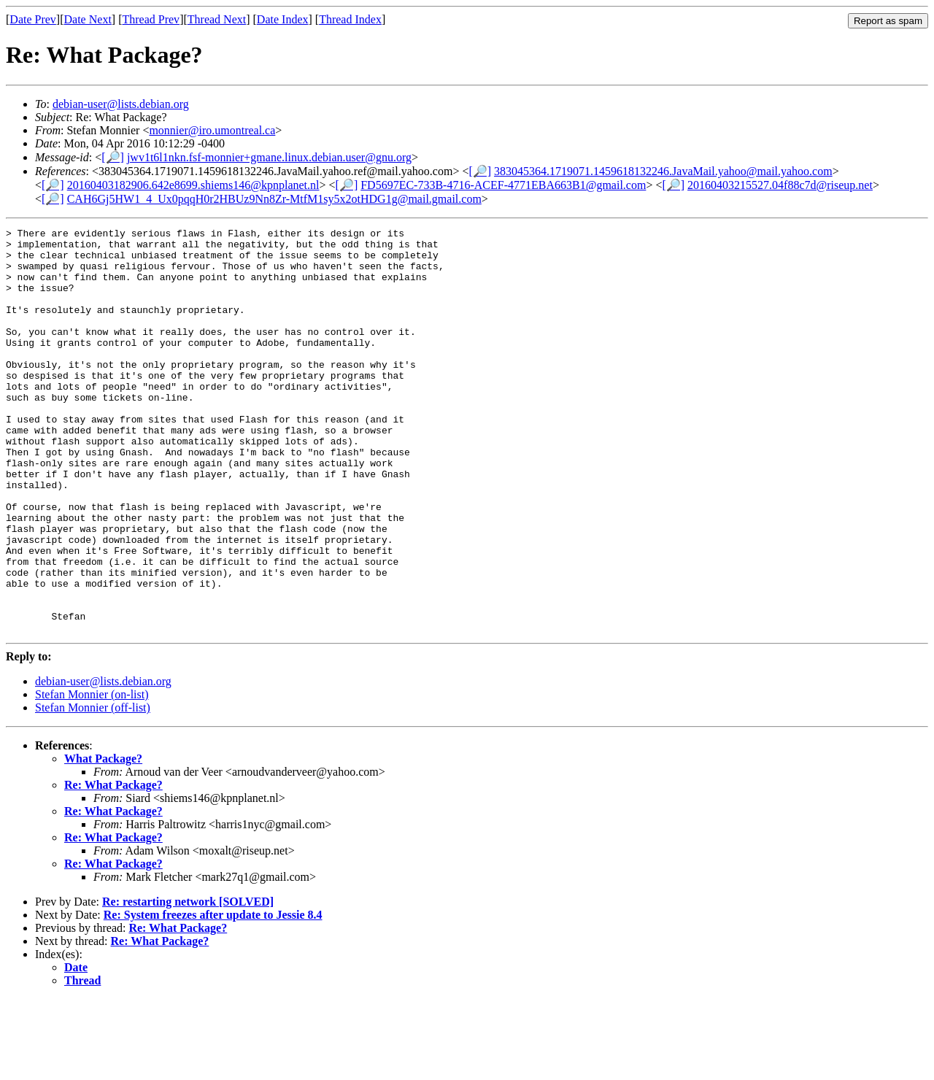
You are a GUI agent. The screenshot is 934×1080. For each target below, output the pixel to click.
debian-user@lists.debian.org (121, 104)
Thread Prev (151, 19)
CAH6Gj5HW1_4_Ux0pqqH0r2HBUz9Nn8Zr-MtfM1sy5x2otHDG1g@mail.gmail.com (274, 199)
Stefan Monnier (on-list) (92, 775)
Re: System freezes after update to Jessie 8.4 (213, 996)
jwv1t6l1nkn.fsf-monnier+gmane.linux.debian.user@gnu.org (269, 157)
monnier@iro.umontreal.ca (212, 130)
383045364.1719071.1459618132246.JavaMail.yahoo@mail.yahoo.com (663, 171)
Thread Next (217, 19)
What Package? (103, 839)
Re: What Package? (113, 866)
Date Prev (32, 19)
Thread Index (350, 19)
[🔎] (112, 157)
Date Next (88, 19)
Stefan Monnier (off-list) (92, 788)
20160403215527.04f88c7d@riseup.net (780, 185)
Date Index (283, 19)
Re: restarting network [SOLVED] (188, 982)
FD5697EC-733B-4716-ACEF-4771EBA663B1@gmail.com (503, 185)
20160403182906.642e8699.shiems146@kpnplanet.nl (193, 185)
